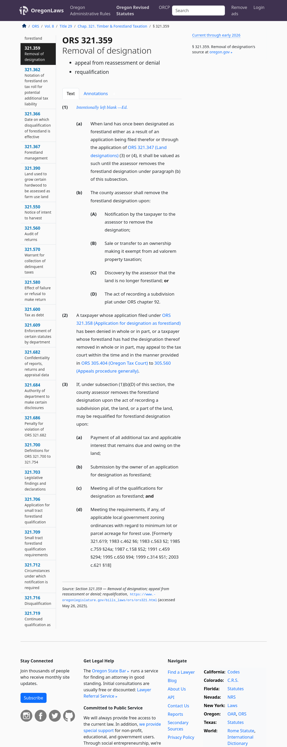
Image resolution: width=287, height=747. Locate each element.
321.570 (35, 260)
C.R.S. (233, 680)
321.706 (37, 510)
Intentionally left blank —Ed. (102, 107)
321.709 (36, 543)
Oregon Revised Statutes (132, 10)
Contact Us (178, 706)
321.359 (35, 53)
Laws (233, 705)
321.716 (38, 600)
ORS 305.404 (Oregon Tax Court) (114, 363)
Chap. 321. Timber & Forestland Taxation (112, 26)
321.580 (38, 290)
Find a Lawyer (181, 672)
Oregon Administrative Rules (90, 10)
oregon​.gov (219, 51)
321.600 (34, 311)
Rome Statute (241, 731)
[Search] (198, 11)
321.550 (38, 212)
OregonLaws (47, 10)
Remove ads (239, 10)
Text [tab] (71, 93)
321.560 (32, 233)
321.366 (38, 125)
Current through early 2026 (216, 35)
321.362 (36, 86)
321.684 (37, 396)
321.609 (38, 333)
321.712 (37, 576)
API (171, 697)
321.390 (37, 182)
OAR (232, 714)
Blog (172, 680)
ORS (35, 26)
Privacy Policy (181, 737)
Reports (175, 714)
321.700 (38, 453)
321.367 (36, 152)
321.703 (35, 480)
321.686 (35, 426)
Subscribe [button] (33, 698)
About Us (177, 689)
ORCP (164, 7)
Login (259, 7)
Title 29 (66, 26)
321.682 (37, 363)
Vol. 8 (49, 26)
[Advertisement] (227, 99)
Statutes (236, 689)
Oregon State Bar (109, 671)
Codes (234, 672)
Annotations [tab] (100, 94)
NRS (232, 697)
